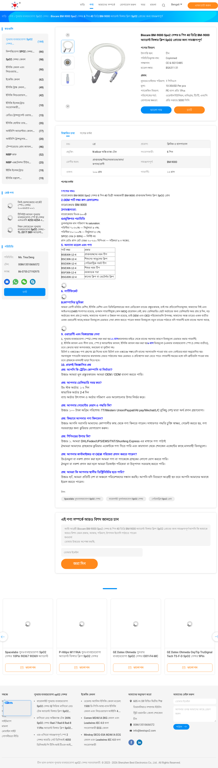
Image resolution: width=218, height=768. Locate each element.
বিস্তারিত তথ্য (68, 133)
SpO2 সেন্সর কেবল (25, 59)
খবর (4, 716)
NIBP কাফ (25, 154)
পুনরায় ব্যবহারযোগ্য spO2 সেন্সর (50, 694)
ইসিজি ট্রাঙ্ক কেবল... (25, 87)
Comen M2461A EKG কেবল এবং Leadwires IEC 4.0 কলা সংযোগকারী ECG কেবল (101, 723)
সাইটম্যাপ (6, 721)
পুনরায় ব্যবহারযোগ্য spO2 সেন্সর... (25, 41)
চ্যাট (25, 291)
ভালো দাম (156, 110)
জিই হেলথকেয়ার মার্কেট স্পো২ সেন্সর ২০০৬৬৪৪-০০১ (30, 205)
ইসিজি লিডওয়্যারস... (25, 95)
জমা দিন (79, 563)
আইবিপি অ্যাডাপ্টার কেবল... (25, 131)
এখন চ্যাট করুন (203, 5)
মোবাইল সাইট (9, 731)
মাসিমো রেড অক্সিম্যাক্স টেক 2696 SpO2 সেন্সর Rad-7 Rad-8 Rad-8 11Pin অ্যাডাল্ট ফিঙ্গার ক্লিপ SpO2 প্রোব (54, 723)
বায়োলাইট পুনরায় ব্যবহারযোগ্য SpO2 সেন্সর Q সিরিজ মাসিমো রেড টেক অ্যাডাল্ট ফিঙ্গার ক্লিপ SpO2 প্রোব (55, 707)
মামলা (5, 726)
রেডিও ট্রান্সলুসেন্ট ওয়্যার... (25, 115)
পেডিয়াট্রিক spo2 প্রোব (162, 499)
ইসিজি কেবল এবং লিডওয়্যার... (25, 69)
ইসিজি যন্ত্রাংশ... (25, 178)
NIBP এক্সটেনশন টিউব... (25, 162)
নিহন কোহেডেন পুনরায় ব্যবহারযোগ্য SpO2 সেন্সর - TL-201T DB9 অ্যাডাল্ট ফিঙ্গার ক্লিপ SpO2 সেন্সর (31, 229)
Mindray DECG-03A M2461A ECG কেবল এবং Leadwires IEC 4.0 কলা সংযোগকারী (102, 739)
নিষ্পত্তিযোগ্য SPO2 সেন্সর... (25, 51)
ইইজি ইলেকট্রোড (25, 170)
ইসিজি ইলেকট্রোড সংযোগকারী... (25, 105)
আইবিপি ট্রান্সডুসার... (25, 139)
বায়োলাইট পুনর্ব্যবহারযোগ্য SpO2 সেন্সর (126, 499)
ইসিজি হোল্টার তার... (25, 123)
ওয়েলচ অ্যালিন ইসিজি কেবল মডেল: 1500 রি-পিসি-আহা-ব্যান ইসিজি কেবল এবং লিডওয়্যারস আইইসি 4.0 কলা (102, 707)
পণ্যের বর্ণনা (86, 133)
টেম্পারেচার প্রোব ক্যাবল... (25, 147)
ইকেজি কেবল (25, 79)
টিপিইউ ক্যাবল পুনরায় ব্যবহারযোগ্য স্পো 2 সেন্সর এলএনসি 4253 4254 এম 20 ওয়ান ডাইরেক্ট (31, 217)
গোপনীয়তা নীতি (10, 736)
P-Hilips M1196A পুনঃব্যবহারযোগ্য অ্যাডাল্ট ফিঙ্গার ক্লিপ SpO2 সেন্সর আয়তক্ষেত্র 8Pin (80, 656)
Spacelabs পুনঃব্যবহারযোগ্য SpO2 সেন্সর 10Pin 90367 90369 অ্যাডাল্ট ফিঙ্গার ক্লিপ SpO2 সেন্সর (26, 656)
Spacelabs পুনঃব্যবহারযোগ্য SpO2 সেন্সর (82, 499)
